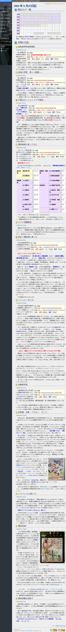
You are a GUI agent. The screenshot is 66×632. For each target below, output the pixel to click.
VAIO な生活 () (5, 15)
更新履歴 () (4, 11)
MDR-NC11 (58, 424)
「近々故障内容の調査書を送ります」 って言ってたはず (43, 589)
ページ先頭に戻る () (58, 626)
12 (59, 17)
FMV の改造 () (5, 18)
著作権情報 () (4, 38)
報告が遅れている (45, 486)
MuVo (18, 371)
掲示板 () (3, 31)
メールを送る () (5, 41)
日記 (25, 1)
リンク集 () (4, 35)
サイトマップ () (5, 8)
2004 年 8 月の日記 (34, 1)
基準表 (25, 165)
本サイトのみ (5, 48)
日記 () (2, 28)
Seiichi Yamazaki (28, 630)
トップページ (17, 1)
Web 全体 (4, 50)
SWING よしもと (29, 613)
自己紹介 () (4, 25)
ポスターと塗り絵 (21, 467)
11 (56, 14)
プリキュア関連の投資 (29, 475)
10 (52, 14)
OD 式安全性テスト (24, 156)
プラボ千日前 (30, 437)
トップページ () (5, 5)
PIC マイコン (29, 533)
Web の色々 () (5, 21)
